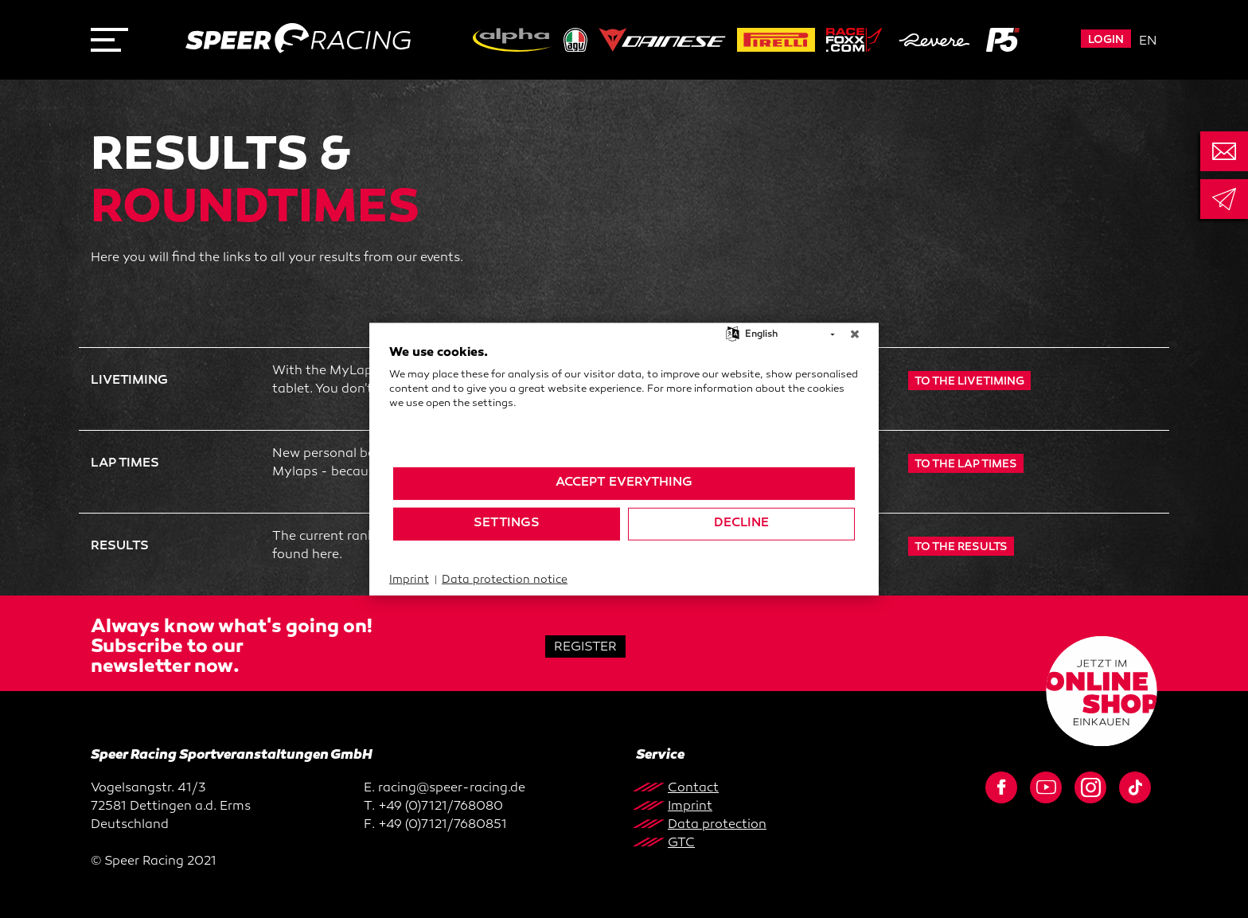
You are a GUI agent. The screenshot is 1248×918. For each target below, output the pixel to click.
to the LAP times (966, 464)
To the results (961, 547)
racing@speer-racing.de (451, 788)
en (1148, 41)
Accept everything (624, 482)
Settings (507, 523)
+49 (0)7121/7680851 (442, 825)
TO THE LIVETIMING (969, 382)
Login (1106, 40)
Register (585, 647)
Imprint (409, 579)
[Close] (855, 334)
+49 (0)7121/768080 (440, 806)
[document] (624, 404)
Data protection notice (504, 579)
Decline (741, 523)
